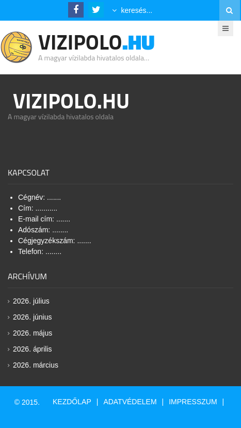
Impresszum (193, 402)
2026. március (35, 365)
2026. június (32, 317)
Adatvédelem (129, 402)
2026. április (32, 349)
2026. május (32, 333)
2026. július (31, 301)
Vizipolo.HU (71, 101)
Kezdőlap (72, 402)
